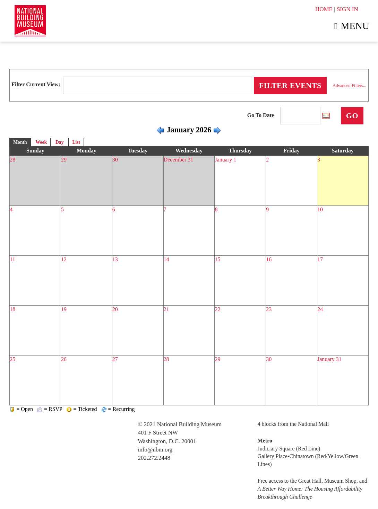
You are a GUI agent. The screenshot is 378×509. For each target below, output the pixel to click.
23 (269, 309)
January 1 (225, 160)
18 (12, 309)
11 (12, 259)
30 (115, 160)
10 (320, 209)
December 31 (179, 160)
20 (115, 309)
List (76, 142)
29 (64, 160)
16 (269, 259)
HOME (324, 9)
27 (115, 359)
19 (64, 309)
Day (59, 142)
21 (166, 309)
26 (64, 359)
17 (320, 259)
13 (115, 259)
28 (12, 160)
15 (217, 259)
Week (41, 142)
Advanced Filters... (349, 85)
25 (12, 359)
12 (64, 259)
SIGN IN (347, 9)
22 (217, 309)
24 (320, 309)
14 (166, 259)
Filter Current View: (35, 84)
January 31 (329, 359)
